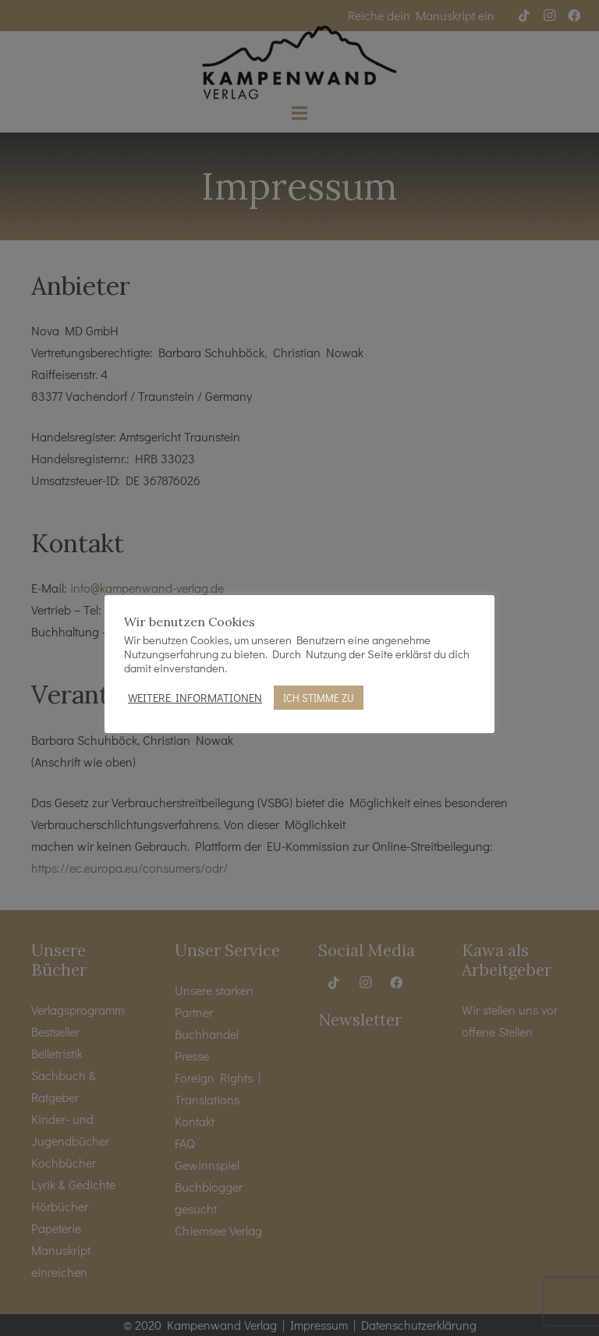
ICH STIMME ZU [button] (318, 697)
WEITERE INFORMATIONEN (195, 698)
